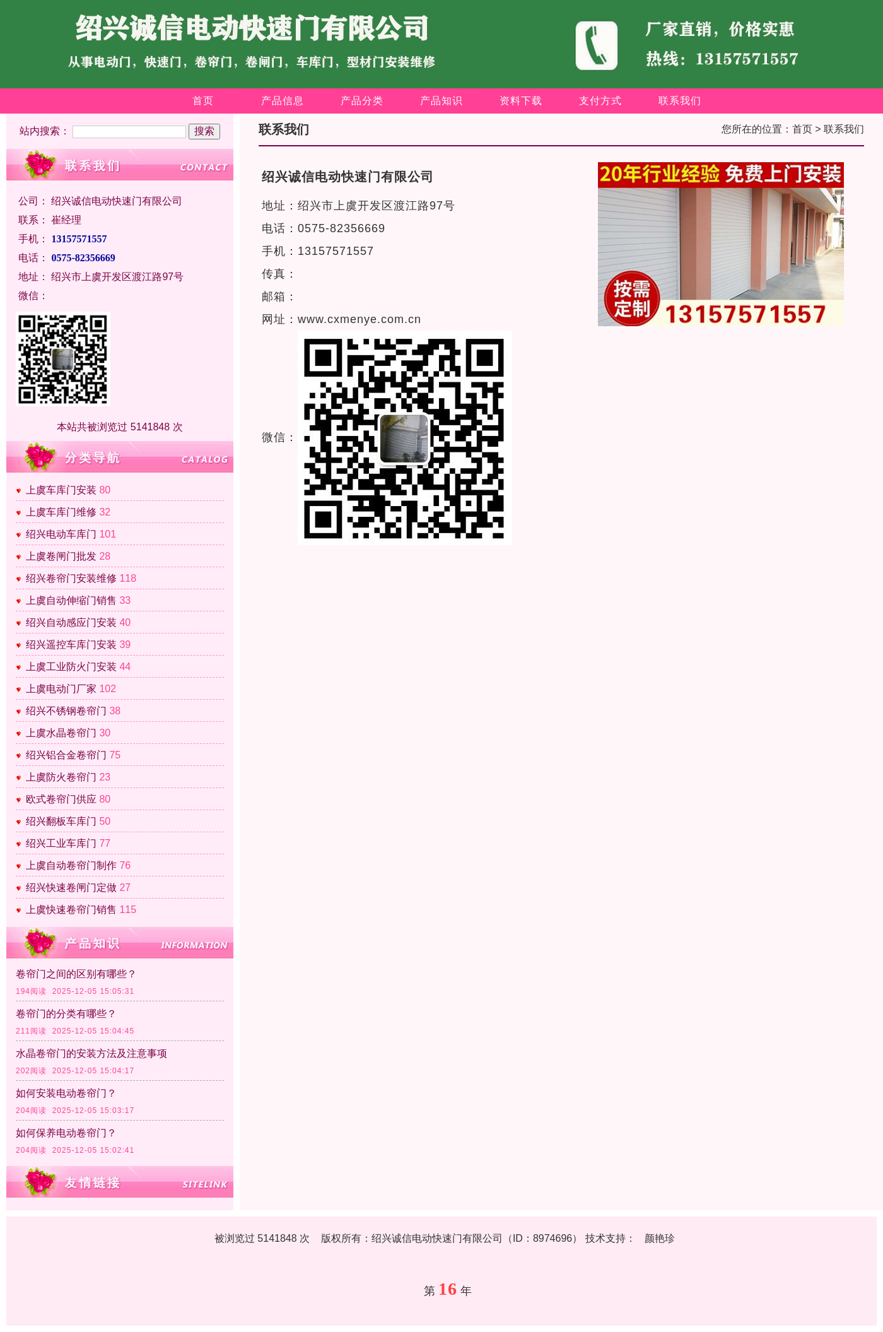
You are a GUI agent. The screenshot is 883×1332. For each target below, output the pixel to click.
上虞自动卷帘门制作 (71, 865)
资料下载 (521, 100)
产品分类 (362, 100)
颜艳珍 (660, 1238)
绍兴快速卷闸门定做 (71, 887)
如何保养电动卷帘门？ (66, 1133)
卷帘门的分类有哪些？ (66, 1013)
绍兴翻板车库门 (61, 821)
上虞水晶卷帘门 (61, 733)
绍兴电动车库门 (61, 534)
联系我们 (679, 100)
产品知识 (441, 100)
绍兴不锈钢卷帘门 (66, 710)
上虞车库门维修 (61, 512)
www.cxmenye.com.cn (359, 319)
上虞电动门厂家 (61, 688)
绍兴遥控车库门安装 (71, 644)
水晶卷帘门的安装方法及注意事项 (91, 1053)
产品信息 (282, 100)
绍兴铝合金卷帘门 (66, 755)
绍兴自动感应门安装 (71, 622)
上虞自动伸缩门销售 (71, 600)
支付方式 (600, 100)
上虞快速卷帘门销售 (71, 909)
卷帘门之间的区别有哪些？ (76, 974)
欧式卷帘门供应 (61, 799)
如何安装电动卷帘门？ (66, 1093)
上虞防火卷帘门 (61, 777)
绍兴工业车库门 (61, 843)
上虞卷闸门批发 (61, 556)
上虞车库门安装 (61, 490)
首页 (203, 100)
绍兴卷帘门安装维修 (71, 578)
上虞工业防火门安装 (71, 666)
